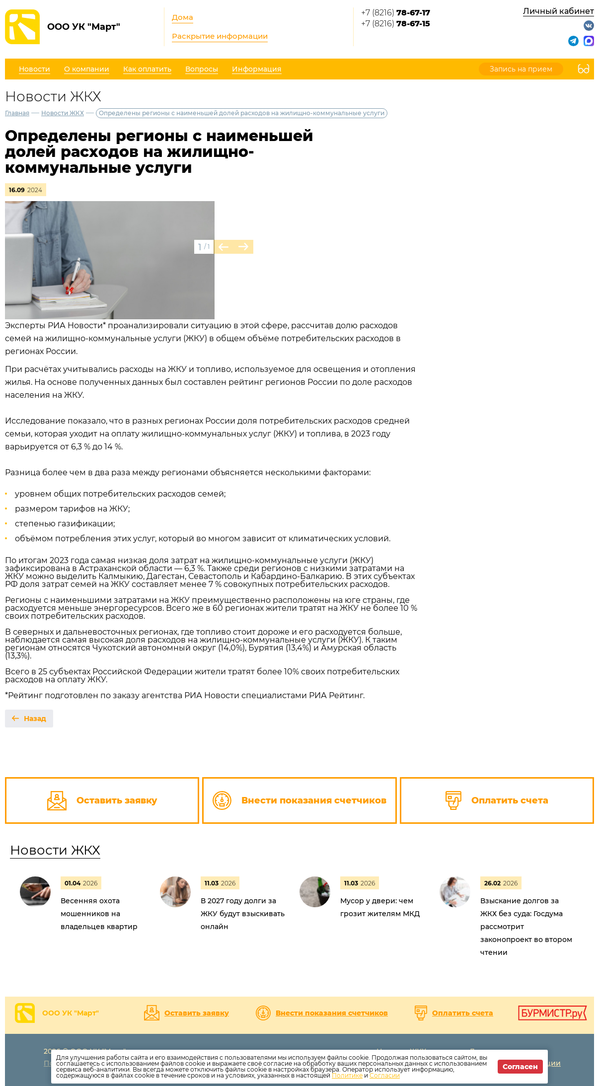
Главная (17, 113)
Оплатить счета (462, 1013)
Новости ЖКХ (62, 113)
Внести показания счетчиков (332, 1013)
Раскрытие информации (220, 36)
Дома (182, 17)
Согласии (385, 1075)
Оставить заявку (196, 1013)
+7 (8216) (395, 12)
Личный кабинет (558, 11)
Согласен (520, 1066)
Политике (347, 1075)
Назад (35, 718)
